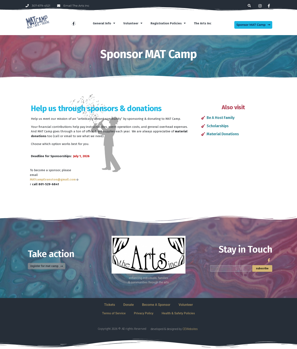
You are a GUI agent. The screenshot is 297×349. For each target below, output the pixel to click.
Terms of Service (114, 313)
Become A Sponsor (156, 305)
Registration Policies (168, 23)
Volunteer (132, 23)
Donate (128, 305)
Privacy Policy (143, 313)
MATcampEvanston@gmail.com (53, 179)
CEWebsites (190, 329)
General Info (104, 23)
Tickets (109, 305)
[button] (249, 5)
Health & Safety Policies (178, 313)
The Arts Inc (202, 23)
